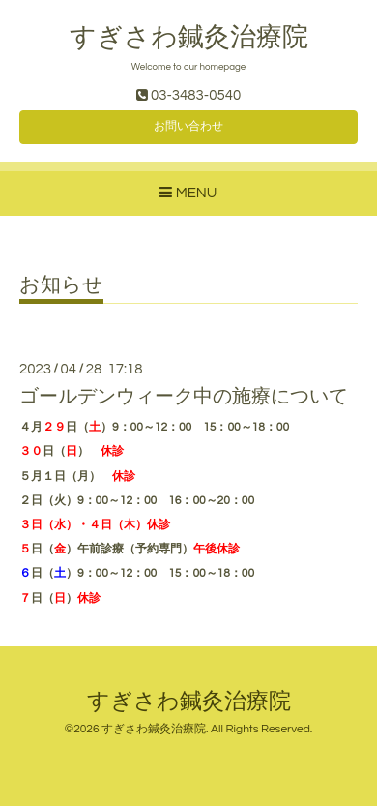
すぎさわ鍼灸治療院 (189, 37)
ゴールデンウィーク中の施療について (183, 396)
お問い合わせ (188, 126)
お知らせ (61, 285)
